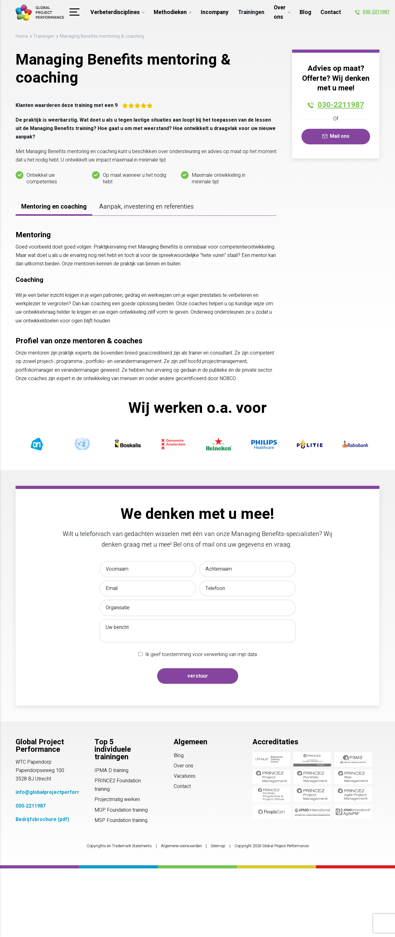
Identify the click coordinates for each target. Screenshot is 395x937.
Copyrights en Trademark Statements (119, 846)
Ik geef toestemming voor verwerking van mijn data (201, 654)
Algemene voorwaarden (181, 846)
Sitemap (218, 846)
